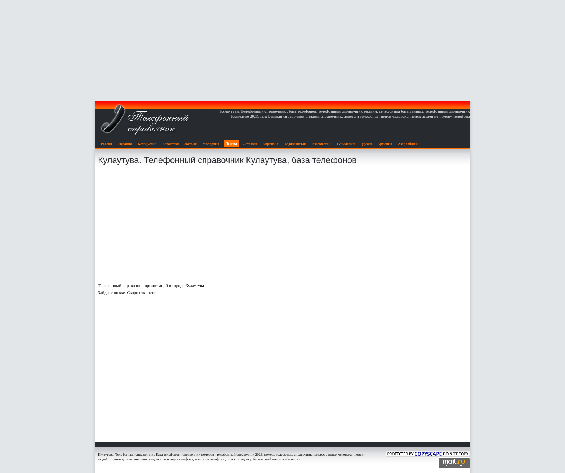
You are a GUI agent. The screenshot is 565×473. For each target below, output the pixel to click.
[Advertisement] (282, 50)
